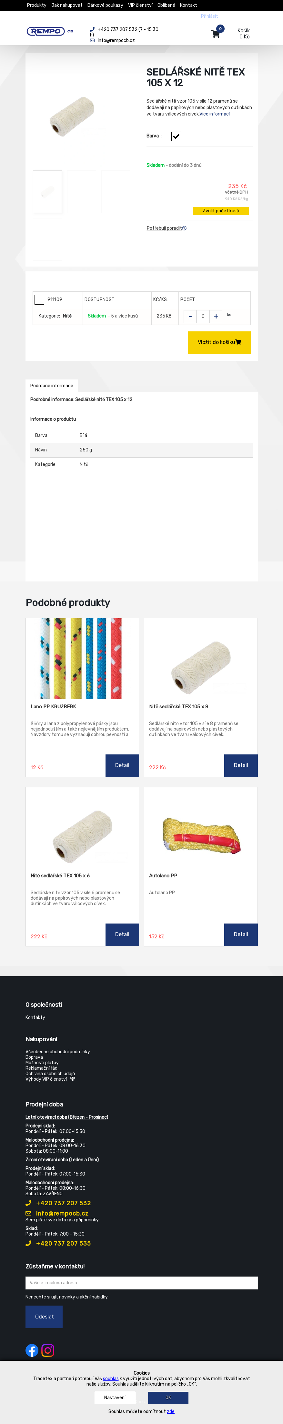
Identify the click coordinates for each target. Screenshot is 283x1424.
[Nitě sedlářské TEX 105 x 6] (82, 827)
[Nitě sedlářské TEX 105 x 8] (201, 658)
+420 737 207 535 (58, 1243)
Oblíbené (166, 5)
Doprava (34, 1057)
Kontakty (35, 1017)
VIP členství (140, 5)
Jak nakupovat (67, 5)
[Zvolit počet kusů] (203, 316)
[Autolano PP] (201, 827)
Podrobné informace (51, 386)
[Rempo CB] (53, 30)
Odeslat (44, 1317)
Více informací (214, 114)
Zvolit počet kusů (221, 211)
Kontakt (188, 5)
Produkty (36, 5)
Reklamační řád (41, 1068)
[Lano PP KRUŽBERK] (82, 658)
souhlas (111, 1378)
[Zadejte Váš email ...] (141, 1283)
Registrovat (235, 16)
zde (171, 1411)
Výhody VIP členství (50, 1079)
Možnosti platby (42, 1062)
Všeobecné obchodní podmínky (57, 1052)
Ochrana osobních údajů (50, 1073)
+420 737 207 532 (58, 1203)
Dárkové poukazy (105, 5)
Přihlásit (209, 16)
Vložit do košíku (219, 342)
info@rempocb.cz (57, 1213)
